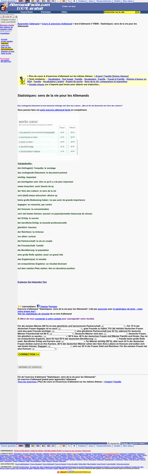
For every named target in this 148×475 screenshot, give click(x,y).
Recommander (7, 49)
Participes (90, 458)
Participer (46, 12)
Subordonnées (109, 459)
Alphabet (46, 453)
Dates (57, 455)
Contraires (28, 455)
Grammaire (8, 456)
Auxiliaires (81, 453)
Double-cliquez (36, 84)
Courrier (46, 455)
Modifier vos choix (65, 468)
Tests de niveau (134, 459)
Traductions (8, 461)
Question (72, 459)
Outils (117, 446)
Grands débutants (19, 456)
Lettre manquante (97, 456)
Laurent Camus (24, 467)
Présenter (59, 459)
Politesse (124, 458)
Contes (21, 455)
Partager (53, 306)
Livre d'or (5, 45)
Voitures (49, 461)
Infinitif (64, 456)
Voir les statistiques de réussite (34, 314)
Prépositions (45, 459)
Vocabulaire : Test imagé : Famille (65, 79)
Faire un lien (6, 53)
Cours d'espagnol (36, 464)
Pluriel (118, 458)
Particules (97, 458)
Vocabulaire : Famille (94, 79)
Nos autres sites (6, 61)
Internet (70, 456)
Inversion (77, 456)
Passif (104, 458)
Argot (64, 453)
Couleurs (40, 455)
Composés (123, 453)
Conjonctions (4, 455)
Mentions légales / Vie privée (43, 468)
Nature (45, 458)
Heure (41, 456)
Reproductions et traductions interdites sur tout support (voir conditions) (107, 467)
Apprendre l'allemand (28, 24)
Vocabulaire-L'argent (53, 81)
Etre (95, 455)
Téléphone (21, 461)
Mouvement (3, 458)
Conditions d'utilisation (61, 467)
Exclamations (102, 455)
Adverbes (39, 453)
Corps (34, 455)
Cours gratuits (8, 446)
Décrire (76, 455)
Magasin (115, 456)
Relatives (79, 459)
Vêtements (62, 461)
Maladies (135, 456)
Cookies (55, 468)
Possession (141, 458)
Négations (71, 458)
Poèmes (2, 459)
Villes (43, 461)
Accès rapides (7, 41)
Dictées (70, 455)
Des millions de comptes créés (7, 27)
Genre (144, 455)
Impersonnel (57, 456)
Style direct (92, 459)
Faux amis (116, 455)
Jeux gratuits (5, 60)
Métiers (34, 458)
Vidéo (28, 461)
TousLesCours (103, 446)
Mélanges (18, 458)
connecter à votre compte (48, 319)
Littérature (107, 456)
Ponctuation (132, 458)
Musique (11, 458)
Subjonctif (100, 459)
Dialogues (63, 455)
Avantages (5, 33)
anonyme (102, 309)
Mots (141, 456)
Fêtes (139, 455)
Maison (121, 456)
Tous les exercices (27, 382)
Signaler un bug (7, 51)
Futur (135, 455)
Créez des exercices (123, 464)
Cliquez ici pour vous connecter (8, 20)
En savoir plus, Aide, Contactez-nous (42, 467)
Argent (99, 76)
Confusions (140, 453)
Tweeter (44, 306)
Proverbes (36, 459)
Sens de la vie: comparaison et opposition (106, 81)
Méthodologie (26, 458)
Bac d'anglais (91, 464)
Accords (25, 453)
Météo (40, 458)
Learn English (111, 464)
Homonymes (48, 456)
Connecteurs (14, 455)
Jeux (91, 446)
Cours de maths (72, 464)
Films (122, 455)
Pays (113, 458)
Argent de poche (74, 81)
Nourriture (63, 458)
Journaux (88, 456)
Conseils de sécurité (77, 467)
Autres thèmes (120, 76)
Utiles (64, 12)
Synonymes (119, 459)
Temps (126, 459)
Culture (82, 446)
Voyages (55, 461)
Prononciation (27, 459)
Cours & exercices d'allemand (57, 24)
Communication (97, 453)
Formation (129, 455)
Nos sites (128, 446)
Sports (85, 459)
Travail (15, 461)
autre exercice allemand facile (55, 110)
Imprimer (5, 43)
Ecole (91, 455)
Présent (52, 459)
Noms (57, 458)
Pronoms (19, 459)
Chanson (88, 453)
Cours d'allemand (48, 464)
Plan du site (6, 47)
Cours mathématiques (22, 464)
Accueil (4, 12)
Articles (69, 453)
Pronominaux (10, 459)
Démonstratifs (83, 455)
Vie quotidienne (36, 461)
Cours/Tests (27, 12)
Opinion (77, 458)
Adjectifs (32, 453)
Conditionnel (132, 453)
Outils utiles (82, 464)
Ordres (83, 458)
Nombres (51, 458)
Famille (108, 76)
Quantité (66, 459)
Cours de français (60, 464)
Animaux (53, 453)
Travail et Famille (115, 79)
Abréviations (18, 453)
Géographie (34, 456)
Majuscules (128, 456)
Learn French (101, 464)
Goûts (2, 456)
